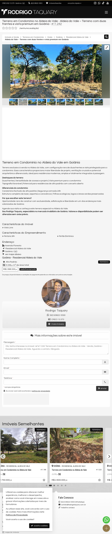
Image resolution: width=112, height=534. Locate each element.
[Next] (109, 456)
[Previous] (3, 456)
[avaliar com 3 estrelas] (9, 28)
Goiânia (6, 257)
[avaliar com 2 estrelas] (6, 28)
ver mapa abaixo (13, 254)
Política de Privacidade (17, 515)
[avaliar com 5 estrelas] (15, 28)
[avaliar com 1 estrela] (3, 28)
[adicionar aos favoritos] (52, 481)
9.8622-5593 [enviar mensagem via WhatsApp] (36, 3)
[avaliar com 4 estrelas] (12, 28)
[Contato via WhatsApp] (106, 520)
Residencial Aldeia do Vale (27, 257)
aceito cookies (39, 526)
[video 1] (56, 133)
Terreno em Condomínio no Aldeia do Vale (30, 21)
